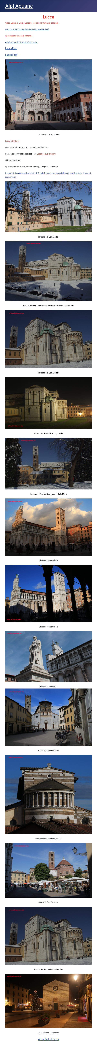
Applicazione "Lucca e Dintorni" (18, 36)
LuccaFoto (11, 48)
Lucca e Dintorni (12, 141)
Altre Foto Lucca (48, 1039)
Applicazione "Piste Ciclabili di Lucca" (21, 42)
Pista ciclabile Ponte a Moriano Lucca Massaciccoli (27, 29)
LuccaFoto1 (12, 54)
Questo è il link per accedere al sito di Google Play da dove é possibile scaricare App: (41, 173)
